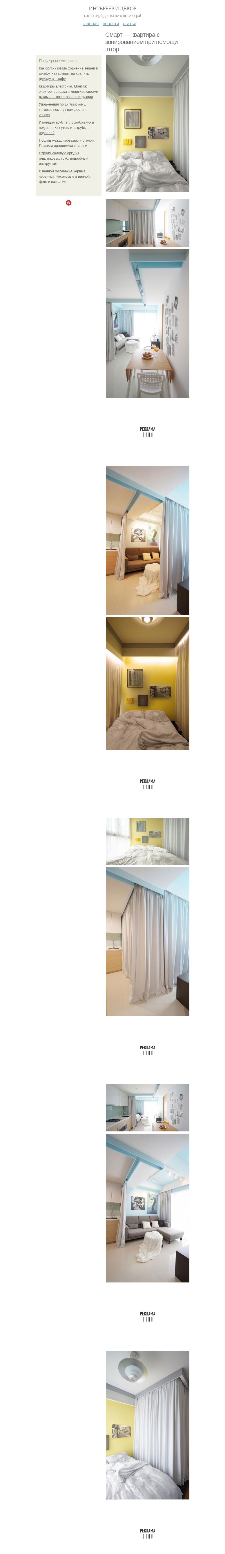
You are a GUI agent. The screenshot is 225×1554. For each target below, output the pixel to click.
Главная (91, 23)
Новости (111, 23)
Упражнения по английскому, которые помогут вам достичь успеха (63, 109)
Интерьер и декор (112, 8)
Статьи (129, 23)
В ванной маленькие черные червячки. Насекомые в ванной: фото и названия (65, 176)
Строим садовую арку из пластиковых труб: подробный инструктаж (63, 158)
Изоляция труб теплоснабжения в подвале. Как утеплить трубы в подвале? (66, 127)
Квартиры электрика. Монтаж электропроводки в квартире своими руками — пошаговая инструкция (68, 91)
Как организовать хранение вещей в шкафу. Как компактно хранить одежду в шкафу (68, 73)
